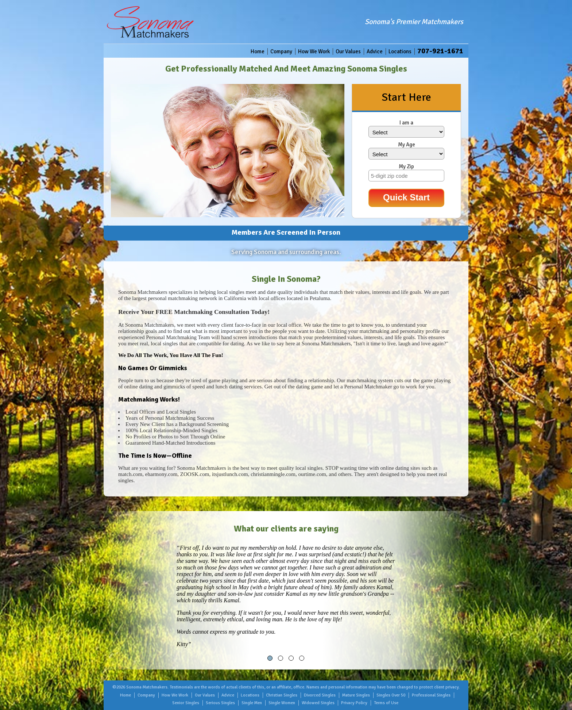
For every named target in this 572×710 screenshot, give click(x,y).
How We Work (314, 51)
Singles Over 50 (390, 695)
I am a (406, 122)
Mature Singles (356, 695)
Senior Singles (185, 703)
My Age (406, 144)
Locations (400, 51)
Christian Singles (281, 695)
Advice (375, 51)
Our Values (348, 51)
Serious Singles (220, 703)
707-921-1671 (440, 50)
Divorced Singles (320, 695)
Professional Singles (431, 695)
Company (281, 51)
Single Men (251, 703)
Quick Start (406, 197)
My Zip (406, 166)
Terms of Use (386, 703)
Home (257, 51)
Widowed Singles (318, 703)
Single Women (281, 703)
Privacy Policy (354, 703)
